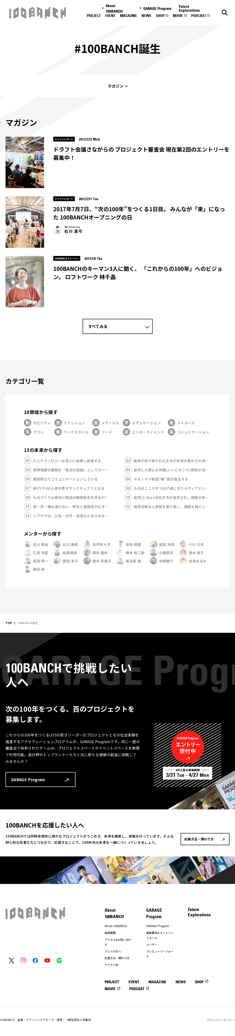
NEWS (146, 15)
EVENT (110, 15)
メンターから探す (42, 533)
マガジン (115, 86)
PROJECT (94, 15)
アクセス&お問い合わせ (118, 942)
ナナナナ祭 (111, 965)
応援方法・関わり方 (117, 958)
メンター (151, 944)
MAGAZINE (128, 15)
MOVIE (178, 15)
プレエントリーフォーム (159, 953)
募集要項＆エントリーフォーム (160, 935)
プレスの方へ (113, 951)
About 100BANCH (114, 8)
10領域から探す (41, 412)
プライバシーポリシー (221, 1020)
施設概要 (110, 933)
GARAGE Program (157, 8)
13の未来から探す (43, 450)
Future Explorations (189, 8)
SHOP (160, 15)
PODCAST (198, 15)
